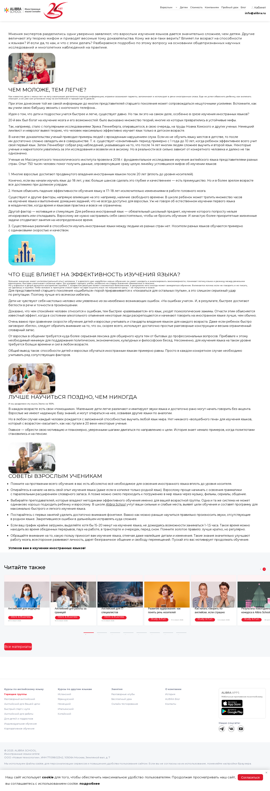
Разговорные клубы (123, 694)
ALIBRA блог (172, 699)
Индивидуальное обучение (20, 723)
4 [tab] (128, 632)
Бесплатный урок (121, 699)
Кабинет (258, 7)
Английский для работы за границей (73, 609)
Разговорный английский (19, 699)
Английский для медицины (21, 609)
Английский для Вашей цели (22, 703)
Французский (66, 699)
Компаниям (212, 7)
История (170, 694)
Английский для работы (18, 713)
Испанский (64, 694)
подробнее (90, 784)
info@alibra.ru (255, 13)
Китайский (64, 713)
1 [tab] (89, 632)
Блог (243, 7)
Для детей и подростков (18, 718)
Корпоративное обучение (19, 728)
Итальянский (66, 708)
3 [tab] (115, 632)
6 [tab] (155, 632)
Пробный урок (229, 7)
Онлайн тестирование (124, 703)
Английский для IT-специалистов (118, 609)
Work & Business (19, 620)
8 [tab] (181, 632)
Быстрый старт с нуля (17, 708)
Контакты (170, 703)
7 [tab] (168, 632)
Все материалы (15, 646)
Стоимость (196, 7)
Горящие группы (15, 694)
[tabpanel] (27, 600)
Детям (184, 7)
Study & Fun (156, 620)
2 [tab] (102, 632)
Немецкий (64, 703)
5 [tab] (141, 632)
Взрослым (166, 7)
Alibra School (116, 504)
